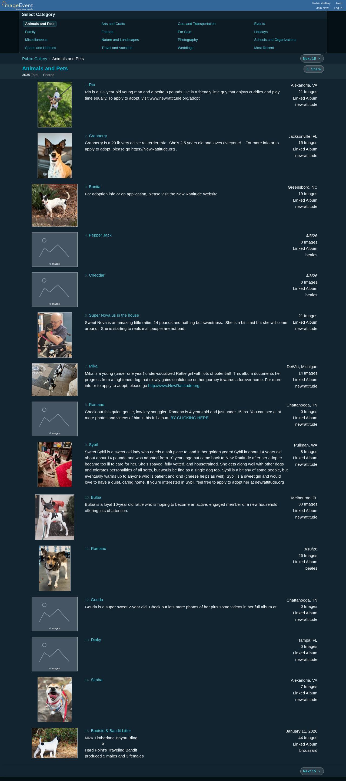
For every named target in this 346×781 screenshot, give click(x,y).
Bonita (95, 186)
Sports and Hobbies (40, 48)
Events (259, 24)
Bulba (96, 497)
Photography (188, 40)
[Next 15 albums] (312, 58)
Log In (338, 7)
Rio (92, 84)
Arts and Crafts (113, 24)
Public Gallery (321, 3)
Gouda (97, 599)
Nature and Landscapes (120, 40)
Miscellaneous (36, 40)
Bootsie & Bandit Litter (111, 730)
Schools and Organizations (275, 40)
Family (30, 32)
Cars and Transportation (196, 24)
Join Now (322, 7)
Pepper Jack (100, 235)
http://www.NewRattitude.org (173, 385)
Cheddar (97, 275)
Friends (107, 32)
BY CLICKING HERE (190, 417)
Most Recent (264, 48)
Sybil (93, 444)
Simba (96, 679)
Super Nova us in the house (114, 315)
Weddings (186, 48)
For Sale (184, 32)
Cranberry (98, 135)
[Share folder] (314, 69)
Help (339, 3)
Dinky (96, 639)
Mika (93, 366)
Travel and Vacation (117, 48)
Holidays (261, 32)
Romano (96, 404)
